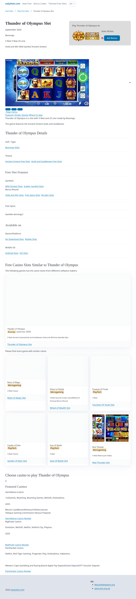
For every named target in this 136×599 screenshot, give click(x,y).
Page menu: (11, 112)
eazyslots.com (17, 589)
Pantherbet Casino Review (18, 571)
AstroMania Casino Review (18, 518)
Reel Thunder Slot (101, 462)
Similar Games (21, 115)
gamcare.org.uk (102, 588)
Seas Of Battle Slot (59, 460)
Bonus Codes (40, 3)
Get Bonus (112, 38)
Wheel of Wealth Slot (60, 408)
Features (9, 115)
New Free (27, 3)
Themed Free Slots (58, 3)
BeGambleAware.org (104, 584)
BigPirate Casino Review (17, 544)
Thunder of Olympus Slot (19, 344)
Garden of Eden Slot (17, 460)
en (71, 3)
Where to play (36, 115)
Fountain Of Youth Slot (103, 404)
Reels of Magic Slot (16, 397)
